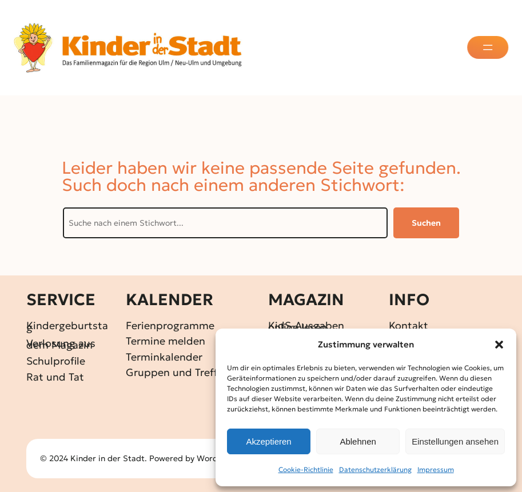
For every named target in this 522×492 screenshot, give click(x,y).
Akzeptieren (268, 441)
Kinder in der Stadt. (108, 458)
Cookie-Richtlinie (305, 469)
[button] (499, 344)
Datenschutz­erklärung (375, 469)
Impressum (435, 469)
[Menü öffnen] (489, 47)
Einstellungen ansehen (455, 441)
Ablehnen (358, 441)
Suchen (426, 223)
